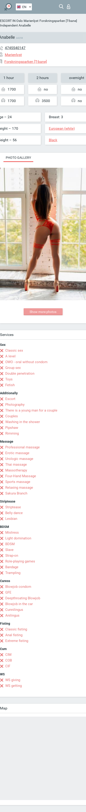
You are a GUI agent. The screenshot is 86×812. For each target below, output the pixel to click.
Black (53, 140)
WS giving (12, 680)
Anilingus (12, 615)
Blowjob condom (18, 587)
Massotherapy (16, 470)
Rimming (12, 433)
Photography (15, 405)
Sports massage (17, 482)
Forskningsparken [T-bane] (58, 21)
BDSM (10, 544)
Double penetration (19, 373)
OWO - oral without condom (26, 362)
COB (8, 660)
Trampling (12, 573)
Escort (10, 399)
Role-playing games (20, 561)
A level (10, 356)
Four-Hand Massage (20, 476)
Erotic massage (17, 453)
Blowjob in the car (19, 604)
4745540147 (15, 48)
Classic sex (14, 350)
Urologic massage (19, 459)
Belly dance (14, 513)
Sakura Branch (16, 493)
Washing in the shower (22, 422)
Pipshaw (11, 428)
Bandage (11, 567)
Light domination (18, 538)
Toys (9, 379)
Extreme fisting (16, 641)
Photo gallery (18, 157)
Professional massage (22, 447)
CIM (8, 655)
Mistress (12, 532)
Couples (11, 416)
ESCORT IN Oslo (11, 21)
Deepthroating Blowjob (22, 598)
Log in (68, 6)
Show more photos (43, 312)
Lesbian (11, 519)
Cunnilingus (14, 610)
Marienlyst (31, 21)
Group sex (13, 368)
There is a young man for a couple (31, 410)
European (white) (62, 129)
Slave (9, 550)
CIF (7, 666)
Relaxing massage (19, 487)
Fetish (10, 385)
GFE (8, 592)
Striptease (13, 507)
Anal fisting (13, 635)
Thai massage (16, 464)
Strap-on (11, 555)
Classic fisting (16, 629)
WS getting (13, 686)
